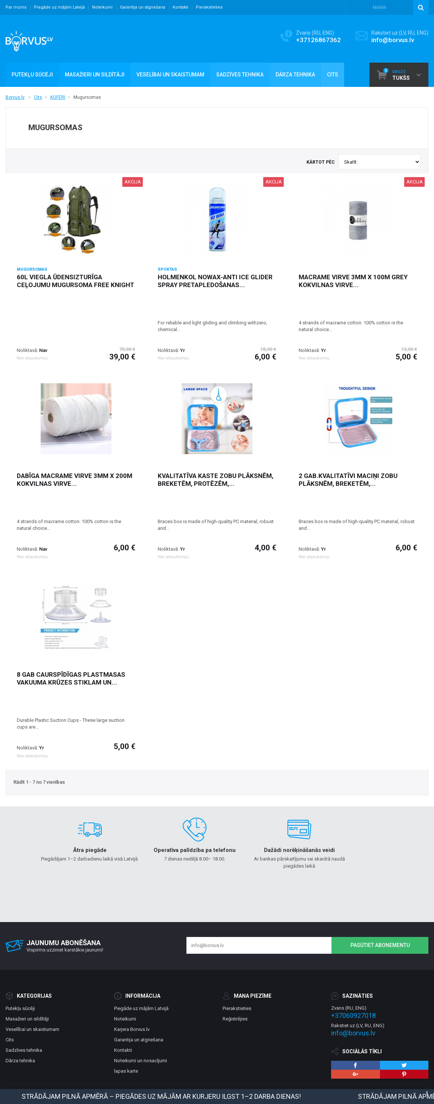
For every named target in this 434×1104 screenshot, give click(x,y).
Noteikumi (102, 7)
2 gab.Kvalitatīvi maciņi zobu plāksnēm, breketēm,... (348, 479)
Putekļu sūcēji (20, 1008)
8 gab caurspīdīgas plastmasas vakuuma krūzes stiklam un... (71, 678)
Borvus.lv (15, 97)
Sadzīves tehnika (24, 1050)
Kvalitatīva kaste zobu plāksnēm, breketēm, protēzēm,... (215, 479)
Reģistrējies (235, 1019)
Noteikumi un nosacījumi (140, 1060)
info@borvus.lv (392, 40)
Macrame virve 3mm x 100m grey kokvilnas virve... (353, 281)
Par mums (16, 7)
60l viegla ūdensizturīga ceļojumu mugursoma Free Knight (75, 281)
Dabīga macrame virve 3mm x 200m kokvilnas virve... (74, 479)
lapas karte (126, 1071)
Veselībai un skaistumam (32, 1029)
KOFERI (57, 97)
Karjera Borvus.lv (132, 1029)
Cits (38, 97)
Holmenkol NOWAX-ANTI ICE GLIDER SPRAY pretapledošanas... (215, 281)
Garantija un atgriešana (142, 7)
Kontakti (180, 7)
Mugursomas (32, 269)
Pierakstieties (209, 7)
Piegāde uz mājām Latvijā (59, 7)
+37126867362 (318, 40)
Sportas (167, 269)
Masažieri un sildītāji (27, 1019)
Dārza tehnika (20, 1060)
